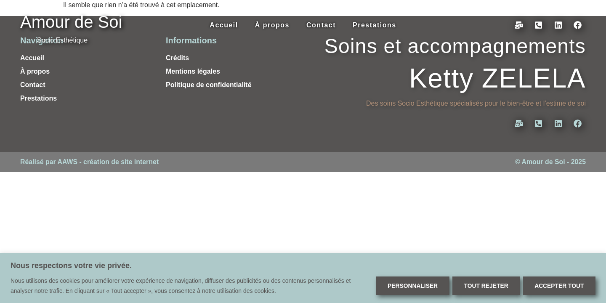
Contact (321, 25)
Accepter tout (558, 285)
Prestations (374, 25)
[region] (303, 278)
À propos (272, 25)
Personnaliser (407, 285)
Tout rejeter (483, 285)
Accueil (224, 25)
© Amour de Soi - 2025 (550, 161)
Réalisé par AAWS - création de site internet (90, 161)
